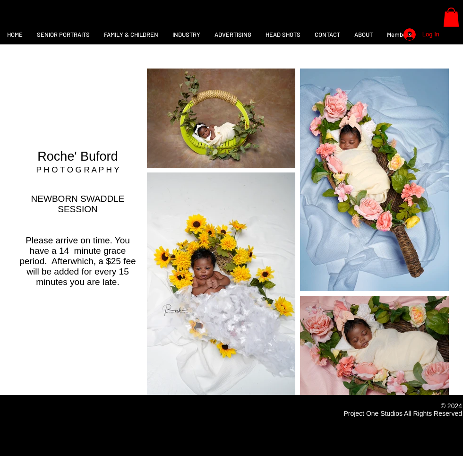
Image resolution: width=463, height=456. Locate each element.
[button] (451, 17)
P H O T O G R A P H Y (77, 169)
